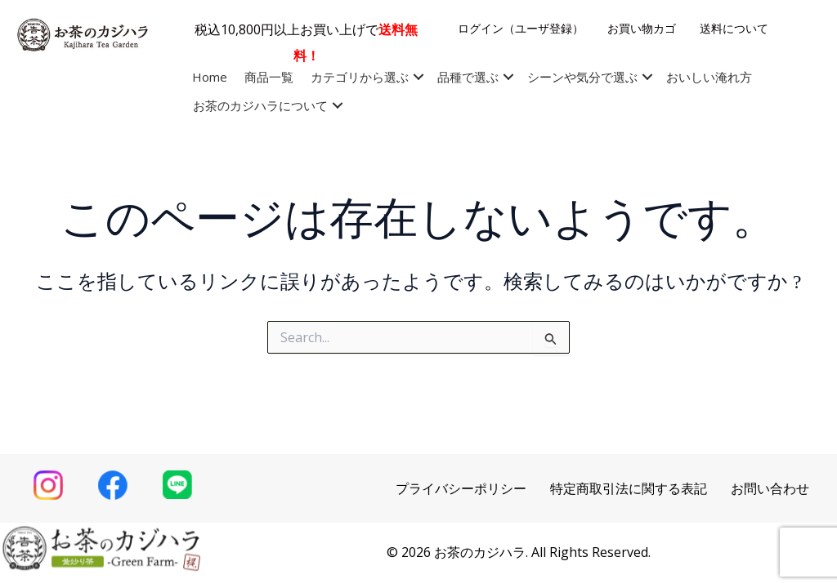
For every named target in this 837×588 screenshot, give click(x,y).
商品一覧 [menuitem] (268, 77)
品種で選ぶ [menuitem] (468, 77)
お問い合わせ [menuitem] (770, 488)
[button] (418, 77)
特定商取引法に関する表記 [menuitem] (628, 488)
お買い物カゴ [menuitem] (641, 28)
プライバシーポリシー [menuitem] (461, 488)
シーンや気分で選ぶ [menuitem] (582, 77)
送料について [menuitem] (734, 28)
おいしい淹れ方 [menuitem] (709, 77)
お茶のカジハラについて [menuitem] (260, 105)
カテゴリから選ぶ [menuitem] (360, 77)
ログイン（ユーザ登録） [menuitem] (521, 28)
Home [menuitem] (209, 77)
